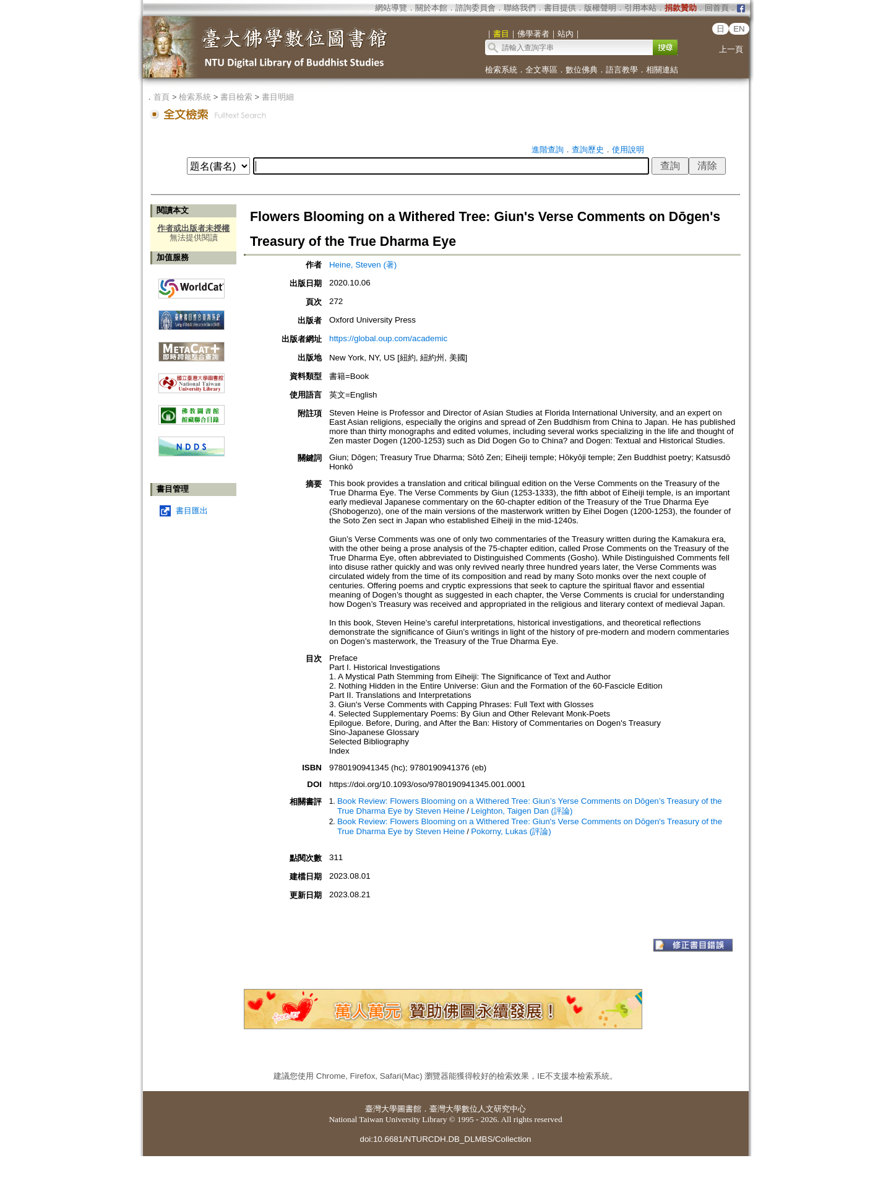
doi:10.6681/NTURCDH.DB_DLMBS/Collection (445, 1139)
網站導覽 (391, 7)
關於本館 (431, 7)
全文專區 (541, 69)
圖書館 (409, 1108)
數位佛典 (582, 69)
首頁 (161, 97)
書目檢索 (236, 97)
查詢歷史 (588, 149)
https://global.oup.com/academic (388, 338)
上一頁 (731, 49)
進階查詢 (548, 149)
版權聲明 (600, 7)
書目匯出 (192, 510)
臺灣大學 (381, 1108)
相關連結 (662, 69)
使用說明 (628, 149)
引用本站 (640, 7)
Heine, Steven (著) (363, 264)
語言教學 (622, 69)
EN (739, 28)
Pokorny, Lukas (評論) (511, 831)
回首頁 (717, 7)
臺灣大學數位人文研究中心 (477, 1108)
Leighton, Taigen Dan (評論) (521, 811)
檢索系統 (501, 69)
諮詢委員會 (475, 7)
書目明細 (278, 97)
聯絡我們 (520, 7)
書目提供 (560, 7)
